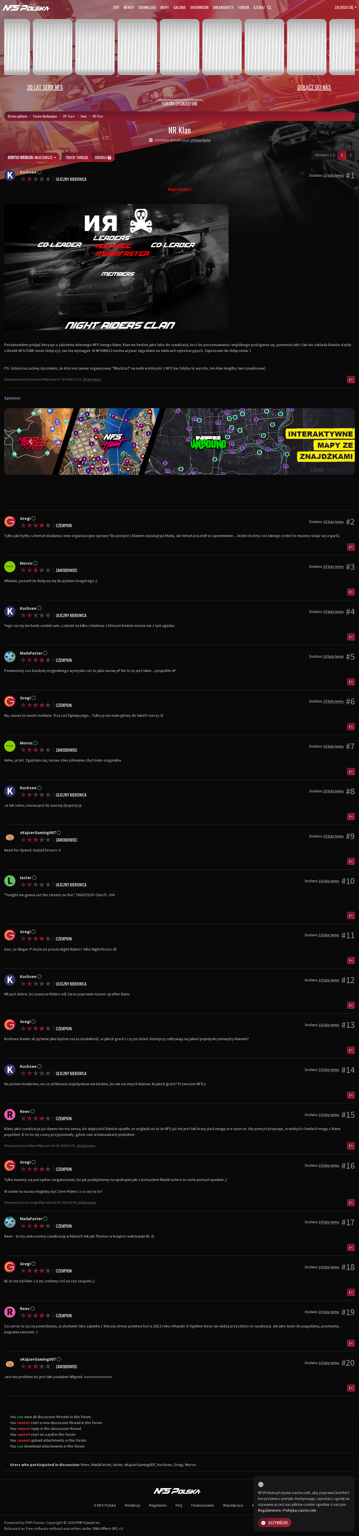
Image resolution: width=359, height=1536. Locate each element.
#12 (348, 980)
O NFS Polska (105, 1505)
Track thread (76, 157)
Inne (84, 116)
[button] (30, 441)
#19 (348, 1312)
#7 (350, 746)
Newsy (129, 7)
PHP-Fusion (85, 1522)
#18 (348, 1267)
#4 (350, 611)
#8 (350, 791)
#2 (350, 521)
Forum (243, 7)
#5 (350, 656)
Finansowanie (202, 1505)
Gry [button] (116, 7)
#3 (350, 566)
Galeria (179, 7)
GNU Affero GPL (105, 1528)
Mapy (164, 7)
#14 (348, 1069)
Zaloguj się (344, 7)
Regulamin (158, 1505)
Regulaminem (269, 1510)
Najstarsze (30, 157)
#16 (348, 1165)
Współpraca (233, 1505)
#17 (348, 1222)
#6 (350, 701)
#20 (348, 1362)
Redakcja (132, 1505)
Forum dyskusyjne (45, 116)
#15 (348, 1114)
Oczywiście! (274, 1522)
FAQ (179, 1505)
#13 (348, 1024)
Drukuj (103, 157)
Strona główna (17, 116)
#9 (350, 836)
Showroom (199, 7)
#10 (348, 880)
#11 (348, 935)
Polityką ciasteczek (299, 1510)
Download (147, 7)
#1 (350, 175)
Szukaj (262, 7)
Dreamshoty (223, 7)
